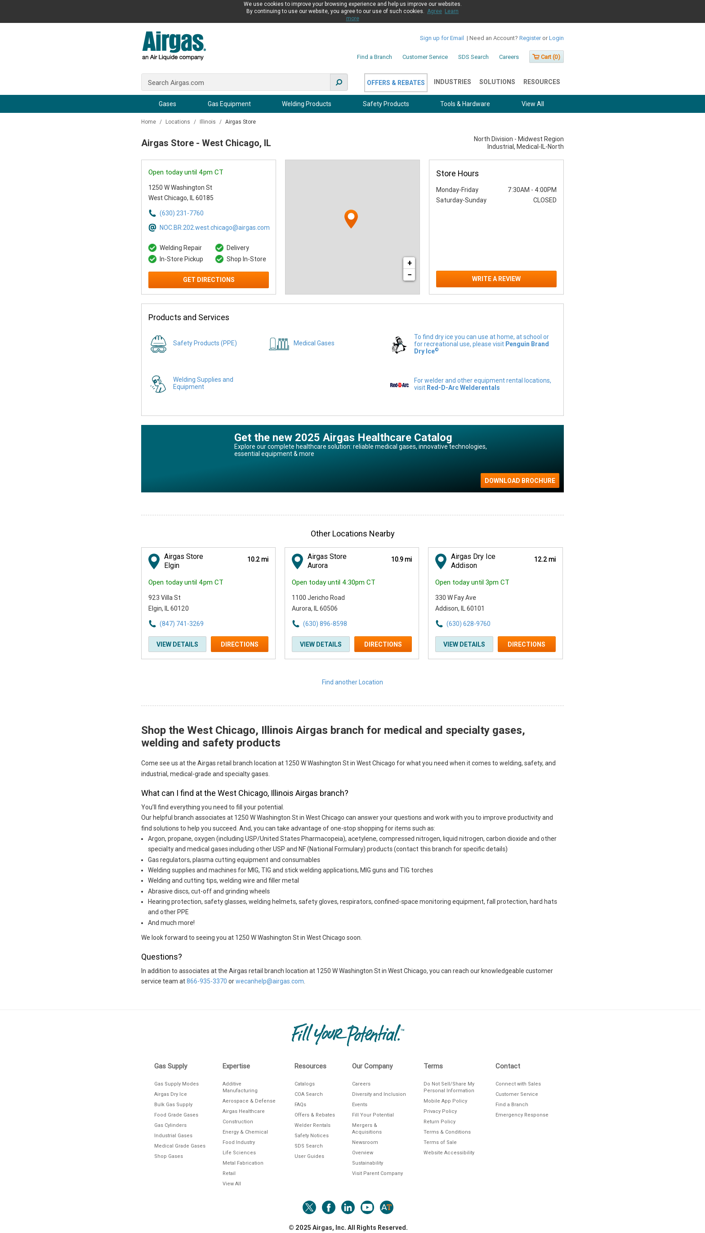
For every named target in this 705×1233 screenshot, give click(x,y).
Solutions (497, 81)
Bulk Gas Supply (173, 1105)
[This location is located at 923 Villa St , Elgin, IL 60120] (197, 603)
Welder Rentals (312, 1125)
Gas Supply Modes (176, 1084)
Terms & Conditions (447, 1132)
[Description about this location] (352, 872)
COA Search (308, 1094)
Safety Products (386, 103)
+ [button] (409, 263)
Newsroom (365, 1142)
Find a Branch (374, 57)
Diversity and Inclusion (379, 1094)
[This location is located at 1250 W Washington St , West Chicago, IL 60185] (197, 193)
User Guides (309, 1156)
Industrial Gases (173, 1136)
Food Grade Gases (176, 1115)
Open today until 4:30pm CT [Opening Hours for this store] (333, 582)
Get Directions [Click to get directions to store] (209, 279)
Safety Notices (311, 1136)
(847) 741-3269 (182, 623)
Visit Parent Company (377, 1173)
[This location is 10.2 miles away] (257, 559)
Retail (229, 1173)
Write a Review (496, 278)
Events (359, 1105)
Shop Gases (168, 1156)
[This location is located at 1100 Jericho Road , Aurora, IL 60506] (341, 603)
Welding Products (306, 103)
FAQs (300, 1105)
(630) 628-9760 (468, 623)
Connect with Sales (518, 1084)
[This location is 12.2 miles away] (545, 559)
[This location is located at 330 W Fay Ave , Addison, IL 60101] (484, 603)
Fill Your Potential (373, 1115)
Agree (434, 11)
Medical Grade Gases (179, 1146)
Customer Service (425, 57)
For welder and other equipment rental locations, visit (482, 384)
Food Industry (239, 1142)
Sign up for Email (442, 38)
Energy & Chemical (245, 1132)
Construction (238, 1122)
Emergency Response (522, 1115)
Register (530, 38)
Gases (167, 103)
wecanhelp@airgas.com (270, 981)
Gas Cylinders (170, 1125)
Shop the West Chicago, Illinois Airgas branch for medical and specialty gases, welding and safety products (333, 736)
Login (556, 38)
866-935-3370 (207, 981)
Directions (240, 644)
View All (533, 103)
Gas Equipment (229, 103)
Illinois (208, 122)
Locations (178, 122)
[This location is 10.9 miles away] (401, 559)
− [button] (409, 274)
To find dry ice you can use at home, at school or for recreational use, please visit (481, 344)
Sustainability (367, 1163)
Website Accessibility (449, 1153)
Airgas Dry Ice (170, 1094)
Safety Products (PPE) (205, 343)
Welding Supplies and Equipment (203, 383)
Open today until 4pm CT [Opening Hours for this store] (185, 172)
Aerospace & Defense (249, 1101)
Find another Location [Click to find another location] (352, 682)
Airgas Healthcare (244, 1111)
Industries (452, 81)
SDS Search (473, 57)
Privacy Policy (440, 1111)
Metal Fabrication (243, 1163)
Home (149, 122)
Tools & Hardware (465, 103)
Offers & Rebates (396, 82)
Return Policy (439, 1122)
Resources (541, 81)
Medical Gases (314, 343)
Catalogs (304, 1084)
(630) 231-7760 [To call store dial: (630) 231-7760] (182, 213)
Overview (362, 1153)
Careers (509, 57)
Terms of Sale (440, 1142)
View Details (177, 644)
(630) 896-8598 (325, 623)
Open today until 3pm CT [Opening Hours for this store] (472, 582)
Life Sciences (239, 1153)
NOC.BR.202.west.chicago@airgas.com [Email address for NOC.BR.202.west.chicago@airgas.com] (214, 227)
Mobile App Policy (445, 1101)
